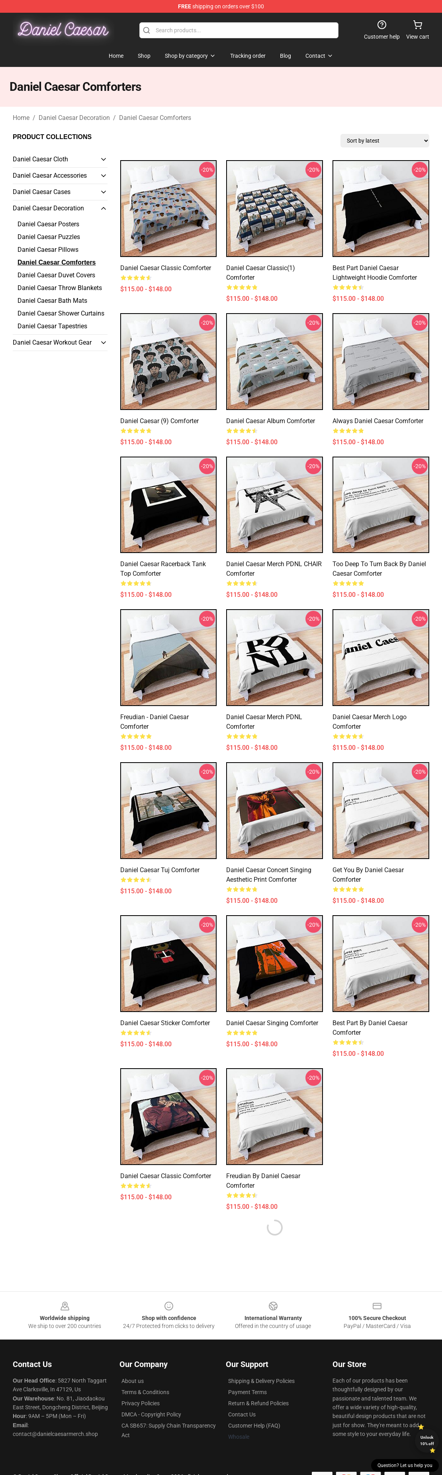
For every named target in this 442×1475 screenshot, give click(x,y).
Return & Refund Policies (258, 1403)
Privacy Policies (140, 1403)
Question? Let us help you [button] (404, 1465)
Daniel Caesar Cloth (40, 159)
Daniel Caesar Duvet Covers (56, 275)
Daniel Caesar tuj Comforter (159, 870)
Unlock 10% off (427, 1440)
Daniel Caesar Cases (41, 192)
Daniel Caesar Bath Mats (52, 300)
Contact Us (242, 1414)
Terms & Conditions (145, 1392)
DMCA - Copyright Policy (151, 1414)
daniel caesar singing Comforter (272, 1023)
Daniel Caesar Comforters (155, 118)
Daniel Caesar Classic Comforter (165, 268)
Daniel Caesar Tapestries (52, 326)
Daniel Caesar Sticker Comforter (165, 1023)
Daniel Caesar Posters (48, 224)
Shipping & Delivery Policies (261, 1381)
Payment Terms (247, 1392)
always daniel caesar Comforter (377, 421)
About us (132, 1381)
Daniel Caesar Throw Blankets (60, 288)
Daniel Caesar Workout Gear (52, 342)
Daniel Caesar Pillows (48, 249)
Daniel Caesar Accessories (50, 175)
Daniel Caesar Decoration (74, 118)
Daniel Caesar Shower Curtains (61, 313)
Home (21, 118)
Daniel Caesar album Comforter (270, 421)
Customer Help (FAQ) (254, 1425)
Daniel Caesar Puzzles (49, 237)
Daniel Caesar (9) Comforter (159, 421)
